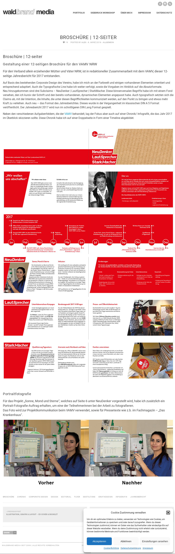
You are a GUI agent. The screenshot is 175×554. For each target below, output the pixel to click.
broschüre (8, 497)
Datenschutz (164, 12)
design (54, 497)
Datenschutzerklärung (131, 548)
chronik (21, 497)
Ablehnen (125, 541)
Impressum (148, 548)
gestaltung (89, 497)
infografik (121, 497)
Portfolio (79, 12)
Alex (84, 42)
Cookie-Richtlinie (111, 548)
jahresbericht (138, 497)
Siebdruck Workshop (103, 12)
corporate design (38, 497)
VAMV (68, 113)
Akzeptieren (99, 541)
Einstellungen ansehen (155, 541)
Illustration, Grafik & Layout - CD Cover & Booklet (45, 513)
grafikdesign (105, 497)
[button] (168, 512)
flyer (77, 497)
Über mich (126, 12)
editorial (66, 497)
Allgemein (108, 42)
